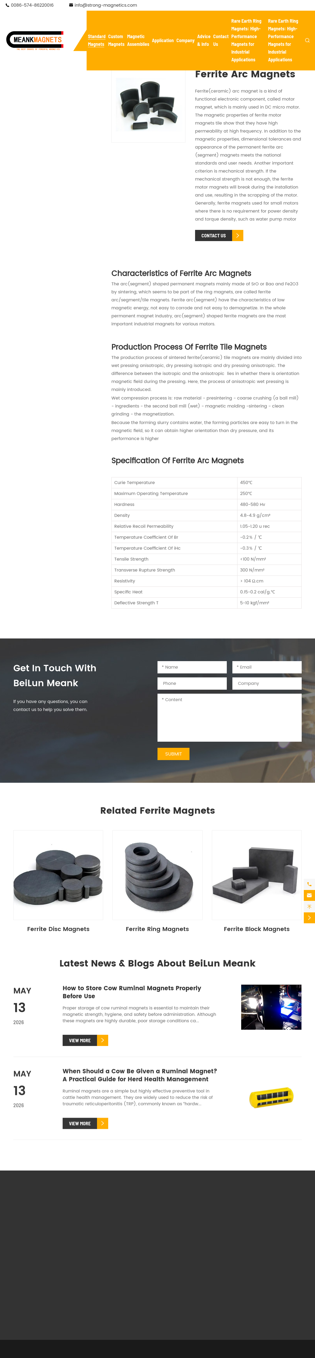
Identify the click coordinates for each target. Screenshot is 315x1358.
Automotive (175, 1273)
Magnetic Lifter (179, 1233)
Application (163, 40)
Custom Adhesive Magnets (119, 1260)
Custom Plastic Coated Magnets (115, 1286)
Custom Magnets (117, 1202)
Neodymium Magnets (44, 91)
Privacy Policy (212, 1354)
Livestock (172, 1295)
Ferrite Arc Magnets (43, 237)
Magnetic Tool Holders (187, 1226)
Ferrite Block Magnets (45, 205)
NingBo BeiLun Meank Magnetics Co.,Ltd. (83, 1354)
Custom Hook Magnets (115, 1245)
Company (185, 40)
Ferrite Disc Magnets (43, 216)
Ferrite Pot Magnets (42, 194)
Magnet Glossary (253, 1231)
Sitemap (183, 1354)
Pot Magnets (33, 105)
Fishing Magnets (38, 148)
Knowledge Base (253, 1238)
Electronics (207, 1266)
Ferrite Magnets (37, 177)
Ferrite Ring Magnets (44, 226)
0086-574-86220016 (32, 5)
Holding (171, 1288)
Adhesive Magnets (40, 163)
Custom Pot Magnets (113, 1238)
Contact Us (252, 1257)
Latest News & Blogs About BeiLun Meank (157, 964)
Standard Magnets (51, 76)
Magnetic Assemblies (180, 1207)
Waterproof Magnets (43, 119)
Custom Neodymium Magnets (113, 1220)
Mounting (206, 1273)
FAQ (239, 1223)
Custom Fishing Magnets (117, 1252)
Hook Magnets (35, 134)
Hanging (205, 1288)
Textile (203, 1280)
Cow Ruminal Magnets (45, 255)
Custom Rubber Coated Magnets (116, 1271)
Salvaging (173, 1280)
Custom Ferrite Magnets (116, 1230)
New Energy (175, 1266)
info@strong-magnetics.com (106, 5)
